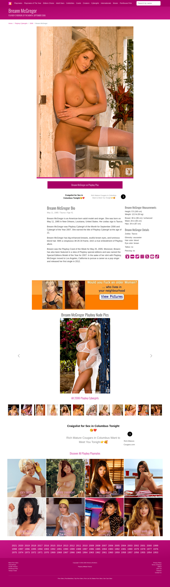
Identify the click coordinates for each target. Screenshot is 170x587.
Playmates (18, 3)
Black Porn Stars (13, 562)
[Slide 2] (70, 390)
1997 (20, 549)
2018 (33, 545)
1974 (20, 552)
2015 (52, 545)
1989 (72, 549)
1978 (142, 549)
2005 (117, 545)
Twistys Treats (12, 570)
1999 (155, 545)
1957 (130, 552)
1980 (130, 549)
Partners (159, 570)
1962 (97, 552)
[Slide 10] (104, 390)
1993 (46, 549)
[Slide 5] (83, 390)
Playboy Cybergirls (21, 23)
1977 (149, 549)
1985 (97, 549)
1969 (52, 552)
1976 (155, 549)
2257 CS (159, 568)
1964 (85, 552)
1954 (149, 552)
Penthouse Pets (126, 3)
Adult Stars (60, 3)
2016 (46, 545)
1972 (33, 552)
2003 (130, 545)
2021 (14, 545)
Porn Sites (61, 578)
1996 (27, 549)
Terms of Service (157, 564)
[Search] (148, 3)
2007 (104, 545)
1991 (59, 549)
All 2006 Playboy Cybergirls (85, 398)
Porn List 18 (87, 578)
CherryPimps (12, 564)
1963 (91, 552)
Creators (86, 3)
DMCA (160, 566)
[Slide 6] (87, 390)
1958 (123, 552)
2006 (31, 23)
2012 (72, 545)
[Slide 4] (78, 390)
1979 (136, 549)
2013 (65, 545)
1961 (104, 552)
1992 (52, 549)
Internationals (106, 3)
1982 (117, 549)
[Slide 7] (91, 390)
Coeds (78, 3)
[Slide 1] (66, 390)
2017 (40, 545)
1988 (78, 549)
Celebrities (70, 3)
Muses (115, 3)
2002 (136, 545)
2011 (78, 545)
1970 (46, 552)
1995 (33, 549)
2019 (27, 545)
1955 (142, 552)
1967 (65, 552)
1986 (91, 549)
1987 (85, 549)
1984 (104, 549)
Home (10, 23)
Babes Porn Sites (97, 578)
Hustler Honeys (12, 566)
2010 (85, 545)
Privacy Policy (157, 562)
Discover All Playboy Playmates (85, 453)
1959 (117, 552)
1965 (78, 552)
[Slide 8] (95, 390)
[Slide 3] (74, 390)
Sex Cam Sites (107, 578)
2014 (59, 545)
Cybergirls (95, 3)
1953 (155, 552)
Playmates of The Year (32, 3)
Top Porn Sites (78, 578)
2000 (149, 545)
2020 (20, 545)
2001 (142, 545)
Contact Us (158, 572)
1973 (27, 552)
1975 (14, 552)
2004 (123, 545)
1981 (123, 549)
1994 (40, 549)
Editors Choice (48, 3)
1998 (14, 549)
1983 (110, 549)
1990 (65, 549)
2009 (91, 545)
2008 (97, 545)
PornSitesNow (69, 578)
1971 (40, 552)
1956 (136, 552)
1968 (59, 552)
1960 (110, 552)
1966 (72, 552)
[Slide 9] (100, 390)
